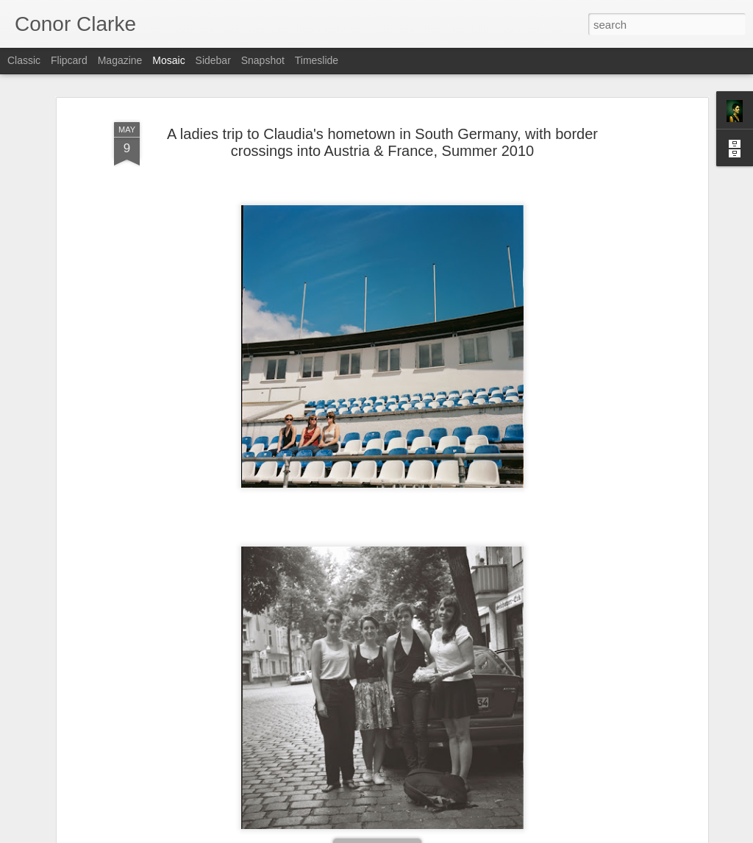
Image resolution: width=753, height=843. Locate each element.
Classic (23, 60)
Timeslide (316, 60)
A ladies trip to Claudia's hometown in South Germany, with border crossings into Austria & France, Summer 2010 (382, 142)
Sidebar (213, 60)
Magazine (120, 60)
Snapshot (263, 60)
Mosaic (168, 60)
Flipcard (69, 60)
